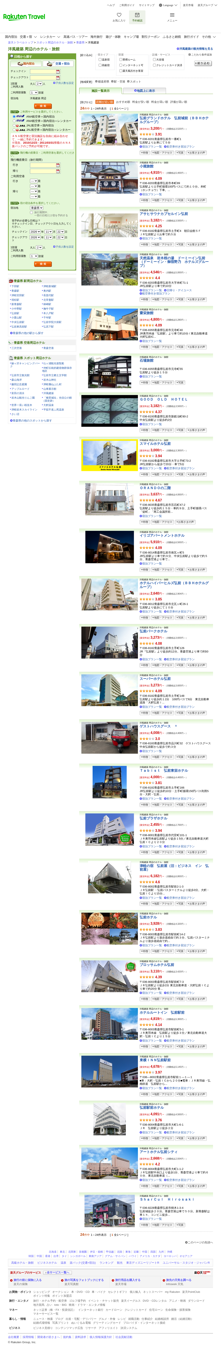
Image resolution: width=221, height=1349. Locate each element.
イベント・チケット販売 (103, 1300)
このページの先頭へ (200, 1242)
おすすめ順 (123, 101)
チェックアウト (20, 77)
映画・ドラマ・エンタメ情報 (87, 1304)
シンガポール (78, 1256)
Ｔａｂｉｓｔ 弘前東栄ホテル (164, 770)
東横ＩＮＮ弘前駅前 (155, 1060)
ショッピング (41, 1291)
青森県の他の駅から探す (28, 333)
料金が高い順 (159, 101)
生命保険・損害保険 (178, 1309)
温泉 (63, 1262)
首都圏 (83, 1251)
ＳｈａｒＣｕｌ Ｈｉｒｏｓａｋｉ (167, 1199)
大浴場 (160, 59)
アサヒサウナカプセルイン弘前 (164, 214)
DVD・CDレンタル (155, 1300)
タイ (64, 1256)
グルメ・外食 (107, 1318)
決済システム (128, 1328)
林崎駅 (47, 304)
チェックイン (18, 71)
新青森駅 (16, 304)
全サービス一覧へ (58, 1272)
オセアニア (186, 1256)
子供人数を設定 (65, 82)
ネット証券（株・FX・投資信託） (54, 1309)
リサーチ (90, 1328)
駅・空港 (119, 81)
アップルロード (20, 388)
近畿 (136, 1251)
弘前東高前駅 (19, 326)
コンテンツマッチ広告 (69, 1328)
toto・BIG (60, 1304)
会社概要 (13, 1337)
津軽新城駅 (49, 286)
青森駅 (15, 290)
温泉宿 (106, 59)
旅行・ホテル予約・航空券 (50, 1300)
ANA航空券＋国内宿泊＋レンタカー (48, 120)
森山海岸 (16, 379)
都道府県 (103, 81)
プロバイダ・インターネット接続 (144, 1322)
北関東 (72, 1251)
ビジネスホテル (47, 1262)
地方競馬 (38, 1304)
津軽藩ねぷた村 (52, 384)
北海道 (53, 1251)
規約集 (67, 1337)
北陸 (119, 1251)
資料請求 (80, 1337)
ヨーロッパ (170, 1256)
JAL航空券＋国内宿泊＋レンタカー (48, 129)
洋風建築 (48, 393)
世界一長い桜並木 (21, 405)
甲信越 (110, 1251)
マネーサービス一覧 (45, 1313)
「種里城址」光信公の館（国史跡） (57, 399)
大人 (32, 83)
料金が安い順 (140, 101)
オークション (60, 1291)
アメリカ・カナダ (150, 1256)
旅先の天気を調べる (178, 1280)
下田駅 (15, 286)
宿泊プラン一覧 (152, 146)
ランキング (106, 1262)
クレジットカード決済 (169, 65)
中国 (144, 1251)
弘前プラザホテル (153, 818)
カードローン (114, 1309)
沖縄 (169, 1251)
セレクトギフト (118, 1291)
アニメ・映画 (177, 1300)
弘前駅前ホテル (152, 1107)
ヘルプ (111, 5)
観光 (120, 1262)
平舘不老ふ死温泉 (53, 409)
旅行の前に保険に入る (28, 1280)
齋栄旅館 (146, 313)
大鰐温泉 (48, 405)
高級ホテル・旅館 (22, 1262)
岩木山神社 (49, 379)
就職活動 (133, 1318)
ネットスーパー (153, 1291)
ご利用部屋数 (18, 92)
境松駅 (15, 299)
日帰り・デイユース (179, 290)
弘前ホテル (148, 917)
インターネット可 (133, 65)
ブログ (59, 1318)
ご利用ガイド (127, 5)
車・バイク (99, 1291)
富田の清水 (17, 393)
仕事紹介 (147, 1318)
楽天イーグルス (131, 1300)
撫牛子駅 (48, 308)
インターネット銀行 (90, 1309)
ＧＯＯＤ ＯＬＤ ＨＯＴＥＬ (164, 399)
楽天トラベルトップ (20, 42)
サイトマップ (147, 5)
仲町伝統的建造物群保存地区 (57, 369)
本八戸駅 (48, 313)
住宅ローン (156, 1309)
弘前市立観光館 (20, 375)
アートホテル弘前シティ (159, 1152)
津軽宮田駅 (17, 295)
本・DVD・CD (80, 1291)
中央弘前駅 (17, 322)
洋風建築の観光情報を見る (196, 48)
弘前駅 (15, 313)
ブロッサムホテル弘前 (157, 965)
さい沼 (15, 414)
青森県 (80, 42)
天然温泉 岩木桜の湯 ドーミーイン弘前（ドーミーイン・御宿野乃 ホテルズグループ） (174, 261)
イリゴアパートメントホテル (162, 535)
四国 (153, 1251)
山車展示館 (49, 388)
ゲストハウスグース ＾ (159, 726)
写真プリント (60, 1322)
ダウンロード (196, 1300)
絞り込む (203, 63)
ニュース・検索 (43, 1318)
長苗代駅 (48, 295)
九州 (161, 1251)
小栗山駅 (16, 317)
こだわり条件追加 (201, 54)
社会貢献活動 (123, 1337)
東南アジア (95, 1256)
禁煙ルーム (129, 59)
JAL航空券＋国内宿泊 (40, 125)
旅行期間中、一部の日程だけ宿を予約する (51, 214)
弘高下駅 (48, 326)
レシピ (122, 1318)
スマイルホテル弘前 (155, 443)
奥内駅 (47, 290)
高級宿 (106, 65)
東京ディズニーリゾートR (142, 1262)
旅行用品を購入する (127, 1280)
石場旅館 (146, 360)
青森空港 (48, 348)
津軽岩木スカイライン (24, 409)
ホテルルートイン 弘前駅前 (162, 1012)
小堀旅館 (146, 166)
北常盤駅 (48, 299)
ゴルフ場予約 (77, 1300)
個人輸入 (135, 1291)
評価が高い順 (178, 101)
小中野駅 (16, 308)
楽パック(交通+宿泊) (83, 1262)
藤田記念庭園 (19, 384)
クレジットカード (136, 1309)
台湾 (55, 1256)
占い (49, 1304)
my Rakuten (172, 1291)
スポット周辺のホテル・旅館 (54, 42)
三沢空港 (16, 348)
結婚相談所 (162, 1318)
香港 (47, 1256)
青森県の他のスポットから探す (32, 420)
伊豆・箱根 (96, 1251)
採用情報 (28, 1337)
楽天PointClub (191, 1291)
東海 (128, 1251)
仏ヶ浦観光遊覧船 (53, 363)
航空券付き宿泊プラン (181, 146)
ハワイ (133, 1256)
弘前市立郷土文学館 (55, 375)
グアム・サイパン (115, 1256)
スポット (135, 81)
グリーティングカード (107, 1322)
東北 (62, 1251)
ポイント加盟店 (62, 1295)
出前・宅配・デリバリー (81, 1318)
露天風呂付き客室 (133, 70)
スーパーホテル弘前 (155, 679)
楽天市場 (188, 5)
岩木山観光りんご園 (23, 397)
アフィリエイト (108, 1328)
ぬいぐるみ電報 (81, 1322)
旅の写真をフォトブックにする (84, 1280)
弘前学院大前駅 (52, 322)
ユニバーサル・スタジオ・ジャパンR (186, 1262)
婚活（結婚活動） (182, 1318)
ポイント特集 (41, 1295)
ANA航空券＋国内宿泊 (40, 116)
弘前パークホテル (153, 631)
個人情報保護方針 (101, 1337)
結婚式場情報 (41, 1322)
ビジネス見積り (43, 1328)
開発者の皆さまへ (48, 1337)
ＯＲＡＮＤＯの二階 (155, 488)
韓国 (31, 1256)
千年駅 (47, 317)
